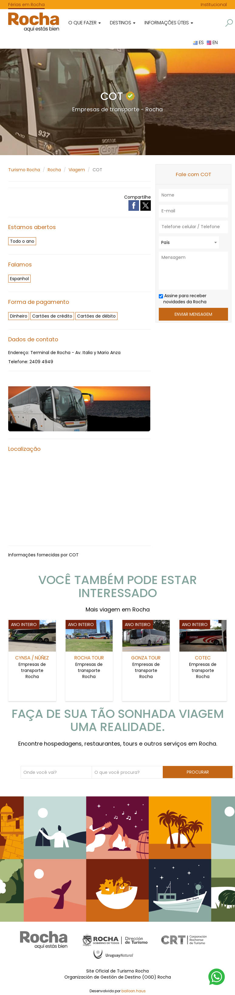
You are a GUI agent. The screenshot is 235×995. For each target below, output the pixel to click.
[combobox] (189, 242)
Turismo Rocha (24, 170)
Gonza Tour (146, 658)
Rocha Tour (89, 658)
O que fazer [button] (84, 22)
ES (198, 42)
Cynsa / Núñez (32, 658)
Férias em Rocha (26, 5)
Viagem (77, 170)
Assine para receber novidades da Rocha (182, 299)
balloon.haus (133, 990)
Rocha (54, 170)
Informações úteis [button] (169, 22)
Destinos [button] (122, 22)
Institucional (214, 5)
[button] (229, 23)
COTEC (203, 658)
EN (212, 42)
